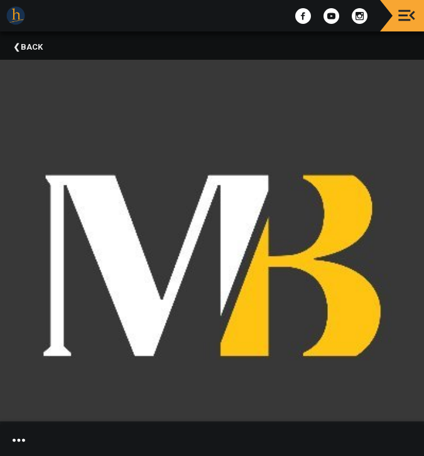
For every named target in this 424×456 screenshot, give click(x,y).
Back (32, 47)
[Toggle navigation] (407, 15)
